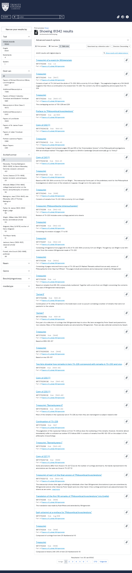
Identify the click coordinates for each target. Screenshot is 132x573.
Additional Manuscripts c (12, 113)
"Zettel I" (40, 313)
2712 (95, 562)
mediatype (8, 286)
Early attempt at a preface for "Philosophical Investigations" (64, 512)
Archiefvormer (10, 154)
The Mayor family (9, 236)
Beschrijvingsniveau (12, 278)
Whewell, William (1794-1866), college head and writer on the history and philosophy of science (16, 188)
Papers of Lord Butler (11, 119)
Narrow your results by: (16, 29)
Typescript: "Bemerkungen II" (49, 405)
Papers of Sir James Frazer (13, 126)
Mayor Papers (8, 146)
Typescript (41, 74)
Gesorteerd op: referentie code (98, 46)
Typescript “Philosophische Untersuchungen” (57, 206)
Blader (6, 17)
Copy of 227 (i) (43, 456)
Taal (5, 36)
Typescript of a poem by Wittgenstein (54, 60)
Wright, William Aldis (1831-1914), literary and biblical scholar (15, 219)
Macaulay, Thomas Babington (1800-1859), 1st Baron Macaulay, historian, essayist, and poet (15, 168)
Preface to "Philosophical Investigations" (54, 111)
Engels (8, 49)
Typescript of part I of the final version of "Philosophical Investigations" (69, 475)
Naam (5, 263)
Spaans (6, 62)
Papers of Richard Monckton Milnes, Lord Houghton (16, 82)
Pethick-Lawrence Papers (12, 139)
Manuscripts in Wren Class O (14, 106)
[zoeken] (39, 17)
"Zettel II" (40, 294)
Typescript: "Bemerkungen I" (49, 442)
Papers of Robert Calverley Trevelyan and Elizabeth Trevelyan (16, 98)
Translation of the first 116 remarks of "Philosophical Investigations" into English (72, 496)
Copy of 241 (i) (43, 157)
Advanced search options (48, 40)
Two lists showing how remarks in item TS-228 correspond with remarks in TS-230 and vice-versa (79, 364)
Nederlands (7, 56)
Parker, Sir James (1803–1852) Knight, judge (14, 210)
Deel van (7, 71)
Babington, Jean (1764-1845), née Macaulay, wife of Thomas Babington (15, 200)
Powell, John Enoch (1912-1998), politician (15, 254)
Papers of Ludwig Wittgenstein (53, 66)
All (4, 76)
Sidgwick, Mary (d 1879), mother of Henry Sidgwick (16, 229)
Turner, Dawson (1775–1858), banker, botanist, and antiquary (15, 178)
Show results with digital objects (116, 53)
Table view (64, 46)
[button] (118, 17)
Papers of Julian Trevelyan (13, 133)
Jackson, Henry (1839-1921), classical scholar (13, 245)
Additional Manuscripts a (12, 90)
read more (56, 489)
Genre (6, 271)
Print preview (40, 46)
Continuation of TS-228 (47, 421)
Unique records (9, 42)
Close (46, 28)
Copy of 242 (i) (43, 125)
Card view (53, 46)
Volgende (103, 562)
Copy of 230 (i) (43, 378)
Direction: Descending (120, 46)
